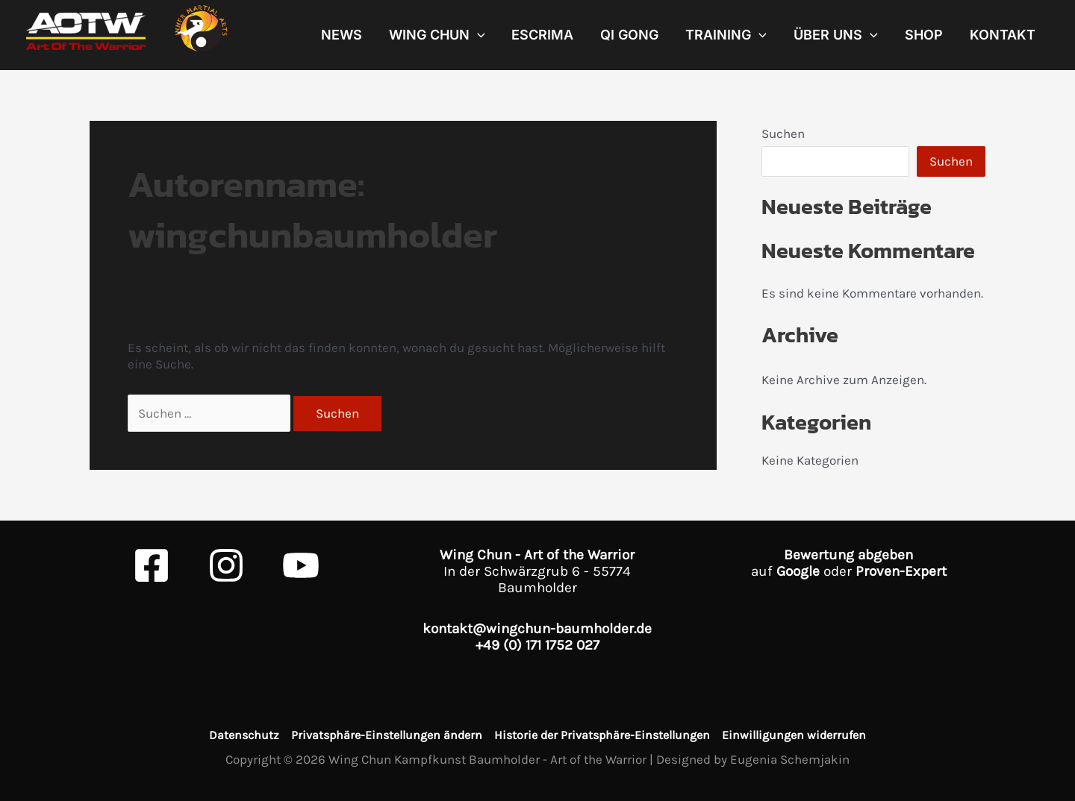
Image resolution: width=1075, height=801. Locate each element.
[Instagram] (226, 565)
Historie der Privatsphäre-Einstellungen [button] (602, 735)
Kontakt (1002, 35)
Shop (924, 35)
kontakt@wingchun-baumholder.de (537, 629)
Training (726, 35)
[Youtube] (301, 565)
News (341, 35)
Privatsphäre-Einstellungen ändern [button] (386, 735)
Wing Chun (437, 35)
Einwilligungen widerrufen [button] (794, 735)
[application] (477, 35)
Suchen (783, 133)
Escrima (542, 35)
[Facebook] (151, 565)
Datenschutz (244, 735)
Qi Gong (629, 35)
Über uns (836, 35)
